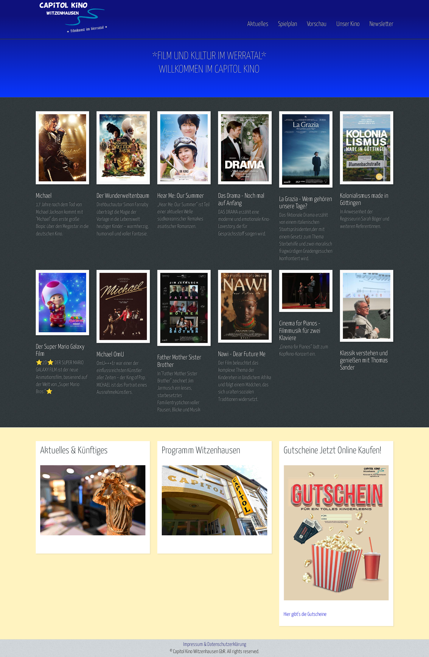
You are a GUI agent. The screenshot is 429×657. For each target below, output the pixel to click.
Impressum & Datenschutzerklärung (214, 644)
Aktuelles (257, 24)
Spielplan (287, 24)
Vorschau (317, 24)
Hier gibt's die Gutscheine (305, 614)
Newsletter (381, 24)
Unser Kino (348, 24)
